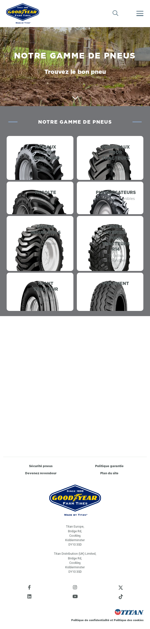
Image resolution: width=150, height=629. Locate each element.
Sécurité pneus (40, 466)
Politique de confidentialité (90, 620)
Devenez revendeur (40, 473)
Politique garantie (109, 466)
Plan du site (109, 473)
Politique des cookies (129, 620)
